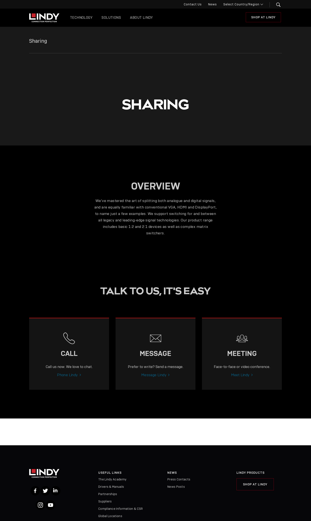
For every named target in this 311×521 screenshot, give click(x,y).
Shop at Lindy (263, 17)
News (212, 4)
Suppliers (105, 501)
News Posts (176, 487)
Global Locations (110, 516)
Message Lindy (154, 378)
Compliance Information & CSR (120, 509)
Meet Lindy (240, 378)
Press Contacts (178, 479)
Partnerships (107, 494)
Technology (81, 17)
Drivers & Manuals (111, 487)
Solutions (111, 17)
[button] (276, 4)
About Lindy (141, 17)
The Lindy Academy (112, 479)
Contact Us (193, 4)
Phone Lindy (67, 378)
